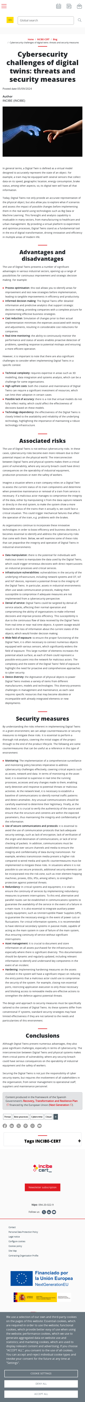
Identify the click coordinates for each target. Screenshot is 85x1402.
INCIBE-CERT (43, 39)
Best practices (21, 1116)
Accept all (41, 1394)
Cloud (48, 1116)
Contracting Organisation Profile (23, 1255)
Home (31, 39)
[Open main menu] (3, 5)
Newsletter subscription (43, 1187)
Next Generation (59, 1105)
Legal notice (14, 1236)
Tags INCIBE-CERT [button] (42, 1141)
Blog (55, 39)
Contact (12, 1227)
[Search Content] (46, 20)
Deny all (41, 1383)
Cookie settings (41, 1373)
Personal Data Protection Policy (23, 1232)
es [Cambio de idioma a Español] (10, 20)
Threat (7, 1116)
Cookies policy (15, 1246)
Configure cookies (16, 1241)
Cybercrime (36, 1116)
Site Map (12, 1250)
